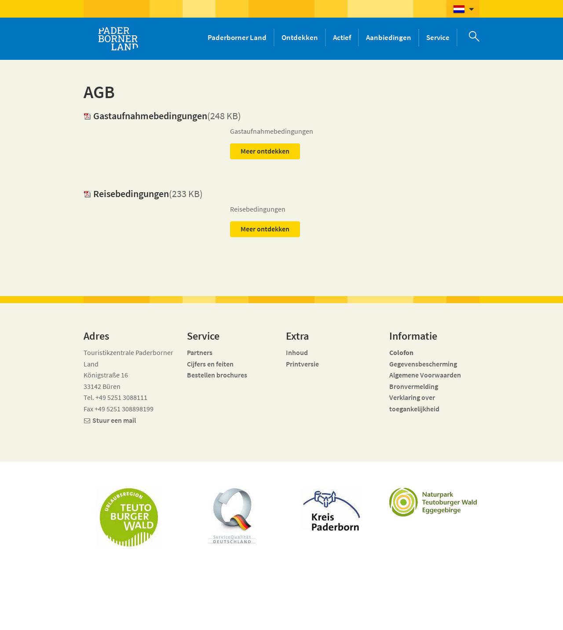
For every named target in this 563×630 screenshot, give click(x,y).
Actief (342, 37)
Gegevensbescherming (423, 363)
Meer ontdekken (265, 151)
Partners (199, 352)
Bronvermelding (414, 386)
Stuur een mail (114, 420)
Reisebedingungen (126, 193)
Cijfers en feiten (210, 363)
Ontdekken (300, 37)
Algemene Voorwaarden (425, 374)
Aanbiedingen (388, 37)
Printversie (302, 363)
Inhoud (297, 352)
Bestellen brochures (217, 374)
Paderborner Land (237, 37)
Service (438, 37)
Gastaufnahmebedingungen (145, 116)
